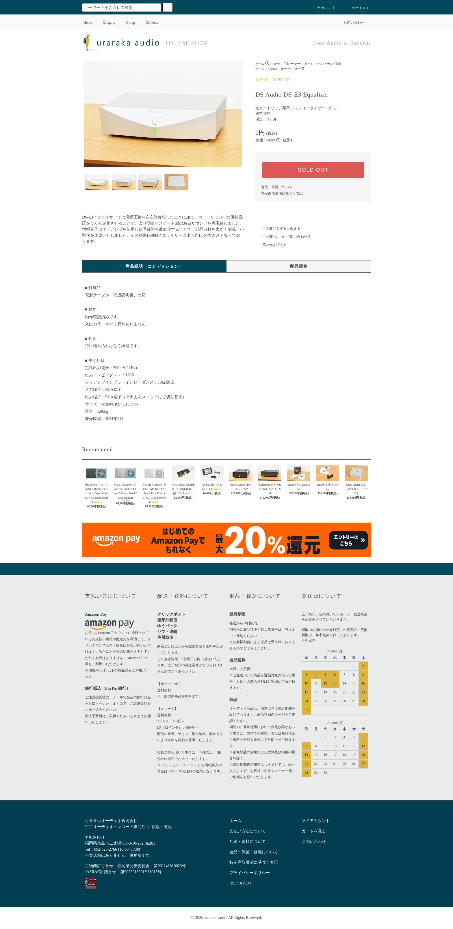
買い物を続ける (271, 245)
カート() (356, 8)
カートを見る (314, 831)
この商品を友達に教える (277, 229)
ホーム (259, 63)
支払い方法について (247, 831)
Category (105, 23)
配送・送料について (247, 841)
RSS (233, 883)
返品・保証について (276, 187)
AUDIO (286, 69)
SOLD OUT (313, 170)
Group (127, 23)
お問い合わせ (350, 23)
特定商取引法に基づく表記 (282, 193)
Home (87, 23)
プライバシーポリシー (249, 873)
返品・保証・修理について (253, 852)
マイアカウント (316, 821)
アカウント (323, 8)
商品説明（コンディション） (154, 266)
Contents (148, 23)
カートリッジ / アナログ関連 (323, 63)
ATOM (245, 883)
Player (286, 63)
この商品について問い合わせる (283, 237)
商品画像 (299, 266)
